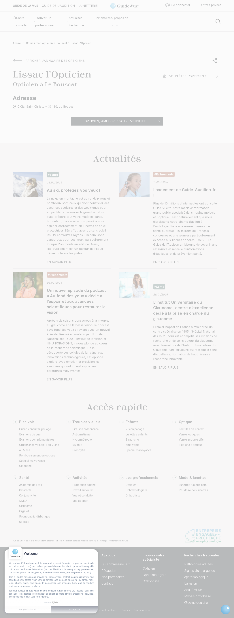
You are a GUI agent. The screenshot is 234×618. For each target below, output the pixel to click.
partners (29, 563)
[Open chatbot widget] (225, 609)
